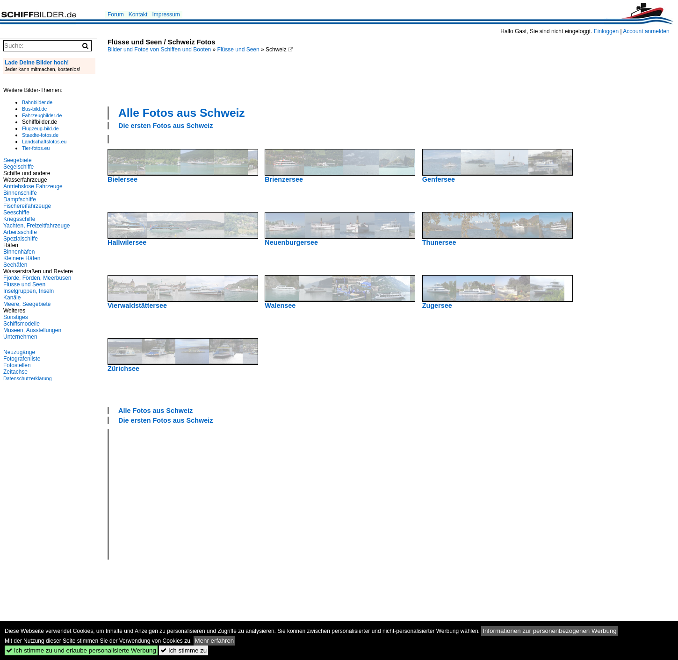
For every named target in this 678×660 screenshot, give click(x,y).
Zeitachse (15, 372)
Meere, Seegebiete (26, 304)
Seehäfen (15, 265)
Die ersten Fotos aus (165, 125)
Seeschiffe (16, 212)
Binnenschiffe (20, 193)
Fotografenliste (21, 358)
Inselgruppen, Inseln (28, 291)
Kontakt (138, 14)
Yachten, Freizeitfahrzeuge (36, 225)
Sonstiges (15, 317)
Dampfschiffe (19, 199)
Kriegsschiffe (19, 219)
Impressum (166, 14)
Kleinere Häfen (21, 258)
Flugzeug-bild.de (40, 128)
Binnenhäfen (19, 251)
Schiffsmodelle (21, 323)
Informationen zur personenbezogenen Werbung (550, 630)
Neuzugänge (19, 352)
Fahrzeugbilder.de (42, 115)
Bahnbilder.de (37, 102)
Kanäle (12, 297)
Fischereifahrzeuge (27, 206)
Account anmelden (646, 31)
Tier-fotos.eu (36, 148)
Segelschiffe (18, 166)
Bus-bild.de (34, 109)
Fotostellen (17, 365)
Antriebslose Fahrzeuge (33, 186)
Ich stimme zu (183, 650)
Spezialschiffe (20, 238)
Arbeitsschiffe (20, 232)
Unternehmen (20, 337)
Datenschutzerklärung (27, 378)
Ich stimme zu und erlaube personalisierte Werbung (81, 650)
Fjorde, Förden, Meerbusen (37, 278)
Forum (116, 14)
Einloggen (606, 31)
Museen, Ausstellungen (32, 330)
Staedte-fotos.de (40, 135)
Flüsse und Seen (238, 49)
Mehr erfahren (214, 640)
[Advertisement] (347, 78)
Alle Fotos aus (181, 112)
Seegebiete (17, 160)
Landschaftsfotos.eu (44, 141)
